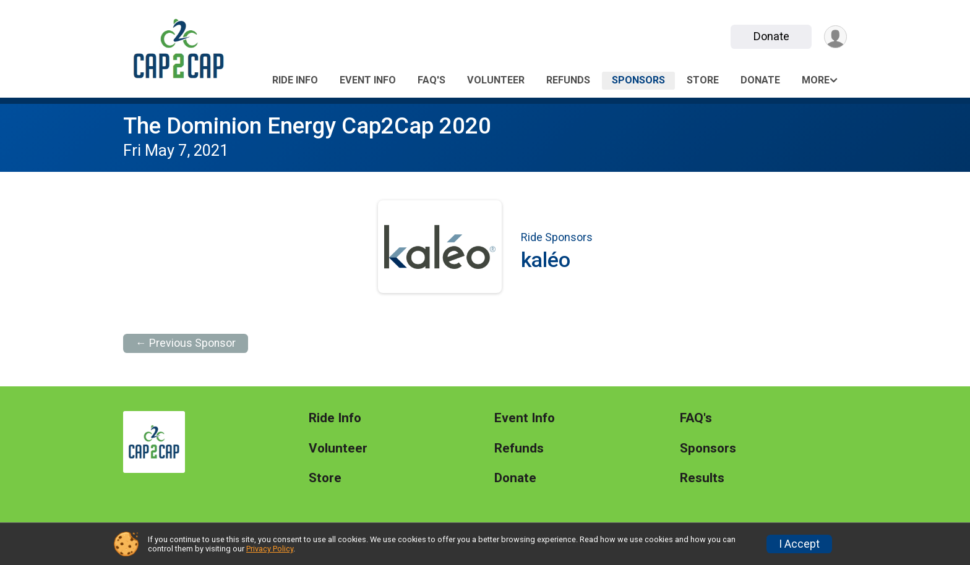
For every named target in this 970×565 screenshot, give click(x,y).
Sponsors (638, 80)
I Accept (799, 544)
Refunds (568, 80)
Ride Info (295, 80)
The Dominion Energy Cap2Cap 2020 (307, 126)
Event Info (368, 80)
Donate (771, 36)
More (816, 80)
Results (702, 478)
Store (703, 80)
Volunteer (496, 80)
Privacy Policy (269, 548)
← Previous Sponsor (185, 343)
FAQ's (431, 80)
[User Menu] (835, 36)
